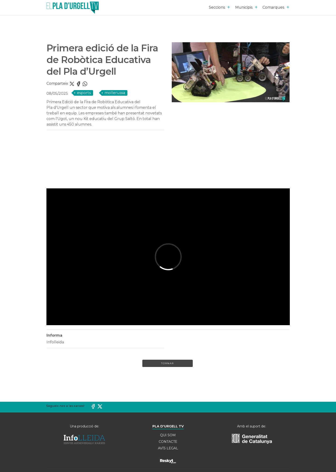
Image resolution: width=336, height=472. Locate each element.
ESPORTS (84, 93)
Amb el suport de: (251, 426)
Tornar (167, 363)
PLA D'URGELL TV (168, 426)
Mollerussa (115, 93)
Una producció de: (84, 426)
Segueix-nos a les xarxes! (65, 406)
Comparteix (57, 83)
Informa (54, 335)
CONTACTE (168, 442)
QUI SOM (168, 435)
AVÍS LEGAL (168, 448)
